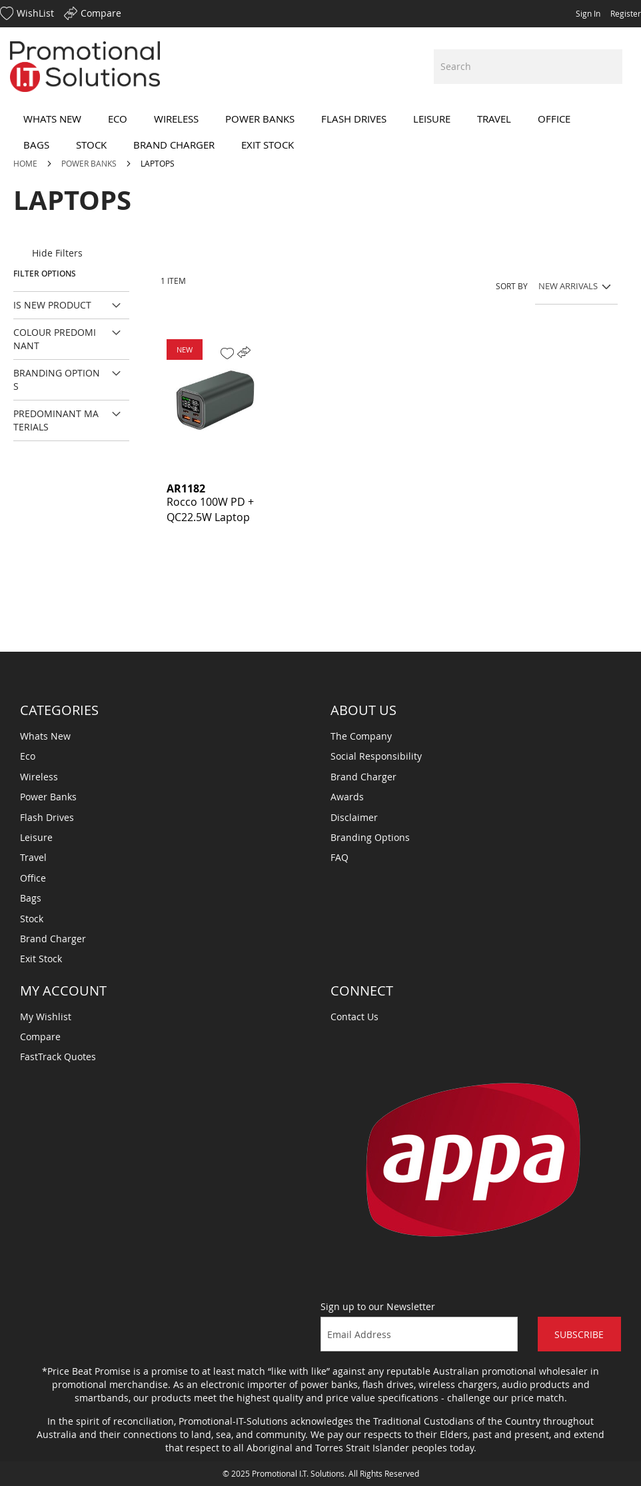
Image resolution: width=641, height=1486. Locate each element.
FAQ (339, 857)
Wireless (39, 776)
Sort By (512, 286)
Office (33, 878)
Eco (27, 756)
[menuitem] (52, 119)
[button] (227, 354)
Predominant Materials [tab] (56, 420)
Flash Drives (47, 817)
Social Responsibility (376, 756)
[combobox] (528, 66)
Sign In (588, 13)
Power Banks (90, 163)
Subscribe (579, 1334)
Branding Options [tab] (56, 379)
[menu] (320, 132)
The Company (361, 736)
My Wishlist (45, 1016)
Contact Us (354, 1016)
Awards (347, 796)
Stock (31, 918)
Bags (30, 898)
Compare (40, 1036)
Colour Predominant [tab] (54, 339)
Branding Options (370, 837)
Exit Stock (41, 958)
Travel (33, 857)
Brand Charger (53, 938)
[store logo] (85, 66)
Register (625, 13)
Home (26, 163)
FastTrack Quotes (58, 1056)
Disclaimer (354, 817)
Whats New (45, 736)
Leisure (36, 837)
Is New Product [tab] (52, 305)
